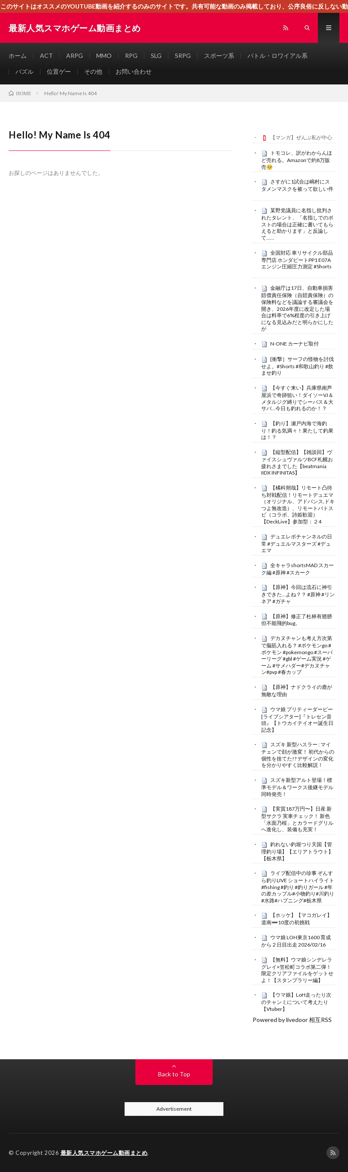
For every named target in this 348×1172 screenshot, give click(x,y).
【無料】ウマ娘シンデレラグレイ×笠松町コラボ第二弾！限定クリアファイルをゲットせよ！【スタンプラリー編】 (297, 969)
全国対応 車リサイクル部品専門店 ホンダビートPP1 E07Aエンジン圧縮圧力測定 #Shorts (297, 259)
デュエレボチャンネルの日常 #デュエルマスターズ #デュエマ (296, 543)
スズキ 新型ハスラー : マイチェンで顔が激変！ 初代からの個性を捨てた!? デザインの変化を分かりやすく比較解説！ (297, 754)
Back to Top (174, 1074)
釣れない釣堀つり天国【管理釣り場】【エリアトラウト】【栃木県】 (297, 851)
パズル (24, 71)
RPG (131, 55)
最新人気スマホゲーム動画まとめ (104, 1152)
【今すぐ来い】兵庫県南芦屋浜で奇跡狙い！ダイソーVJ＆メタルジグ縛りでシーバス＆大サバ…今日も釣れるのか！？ (297, 398)
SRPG (183, 55)
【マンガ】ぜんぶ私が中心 (301, 137)
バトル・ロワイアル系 (277, 55)
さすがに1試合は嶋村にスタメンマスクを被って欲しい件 (297, 185)
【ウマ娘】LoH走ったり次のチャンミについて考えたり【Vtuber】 (296, 1002)
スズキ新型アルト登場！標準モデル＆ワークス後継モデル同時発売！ (297, 787)
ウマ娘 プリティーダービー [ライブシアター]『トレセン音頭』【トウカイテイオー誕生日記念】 (297, 719)
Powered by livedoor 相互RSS (292, 1019)
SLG (156, 55)
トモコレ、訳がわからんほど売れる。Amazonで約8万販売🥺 (296, 160)
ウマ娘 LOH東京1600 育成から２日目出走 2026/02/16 (296, 941)
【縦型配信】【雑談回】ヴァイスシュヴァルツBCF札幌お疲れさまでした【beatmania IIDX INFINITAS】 (297, 462)
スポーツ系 (219, 55)
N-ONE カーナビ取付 (294, 343)
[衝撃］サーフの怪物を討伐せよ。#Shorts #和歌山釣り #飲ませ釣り (297, 366)
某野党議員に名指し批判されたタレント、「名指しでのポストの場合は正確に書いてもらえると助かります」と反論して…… (297, 224)
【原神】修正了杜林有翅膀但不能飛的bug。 (296, 620)
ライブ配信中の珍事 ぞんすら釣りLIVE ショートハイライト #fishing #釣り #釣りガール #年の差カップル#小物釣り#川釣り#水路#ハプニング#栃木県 (297, 887)
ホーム (18, 55)
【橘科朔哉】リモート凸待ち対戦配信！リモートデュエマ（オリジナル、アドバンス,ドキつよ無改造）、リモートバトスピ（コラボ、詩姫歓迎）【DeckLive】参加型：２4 (298, 504)
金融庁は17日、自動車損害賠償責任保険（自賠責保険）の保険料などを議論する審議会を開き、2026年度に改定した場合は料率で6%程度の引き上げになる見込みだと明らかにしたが (297, 308)
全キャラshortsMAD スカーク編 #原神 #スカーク (297, 569)
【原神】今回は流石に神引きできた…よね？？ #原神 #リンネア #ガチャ (298, 594)
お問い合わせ (134, 71)
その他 (93, 71)
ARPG (74, 55)
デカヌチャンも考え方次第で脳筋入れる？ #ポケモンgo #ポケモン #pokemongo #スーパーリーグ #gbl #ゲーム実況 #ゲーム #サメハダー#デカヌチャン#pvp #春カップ (297, 655)
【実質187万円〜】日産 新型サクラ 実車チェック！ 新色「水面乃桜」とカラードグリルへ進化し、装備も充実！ (297, 818)
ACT (46, 55)
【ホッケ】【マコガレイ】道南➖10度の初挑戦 (296, 919)
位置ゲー (59, 71)
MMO (104, 55)
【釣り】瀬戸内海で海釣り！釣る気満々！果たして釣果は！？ (297, 430)
